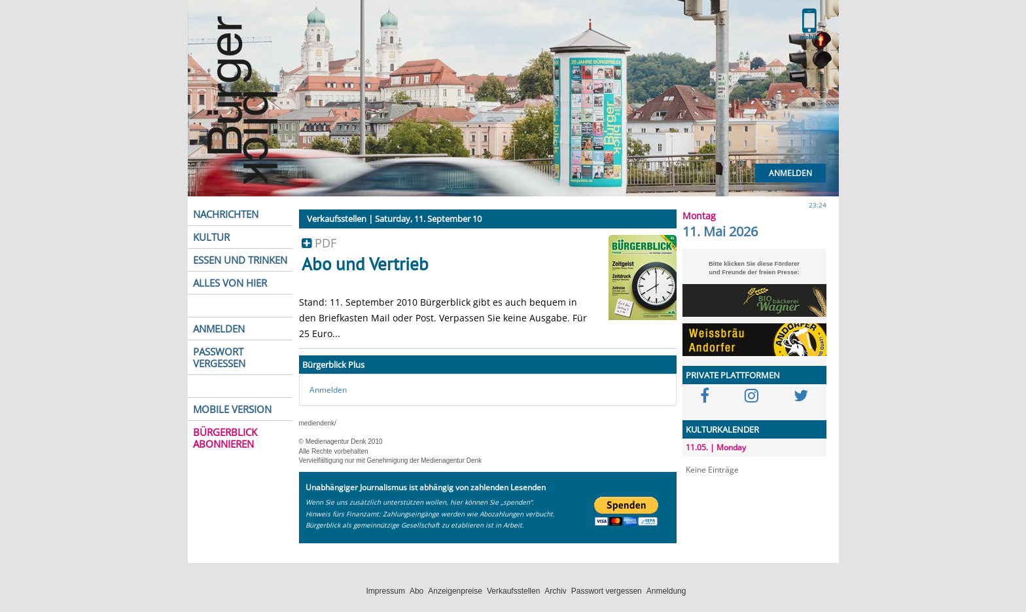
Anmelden (790, 173)
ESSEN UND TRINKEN (240, 259)
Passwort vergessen (606, 591)
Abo (416, 591)
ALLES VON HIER (230, 282)
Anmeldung (666, 591)
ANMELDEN (219, 328)
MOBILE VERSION (232, 409)
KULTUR (211, 236)
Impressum (385, 591)
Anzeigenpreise (455, 591)
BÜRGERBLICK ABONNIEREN (225, 437)
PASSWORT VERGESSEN (219, 357)
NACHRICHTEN (225, 214)
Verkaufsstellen (513, 591)
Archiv (555, 591)
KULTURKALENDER (722, 429)
